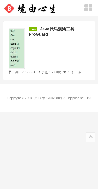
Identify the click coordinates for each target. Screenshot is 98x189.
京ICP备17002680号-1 (50, 98)
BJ (88, 98)
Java (33, 29)
